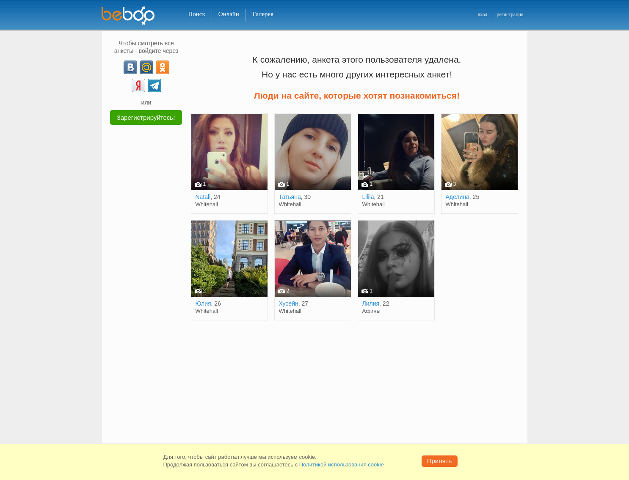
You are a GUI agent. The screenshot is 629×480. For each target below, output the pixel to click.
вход (482, 14)
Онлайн (228, 14)
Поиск (196, 14)
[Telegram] (154, 85)
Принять (439, 460)
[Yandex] (138, 85)
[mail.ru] (146, 67)
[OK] (162, 67)
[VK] (130, 67)
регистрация (510, 14)
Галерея (262, 14)
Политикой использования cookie (341, 464)
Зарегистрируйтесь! (146, 117)
